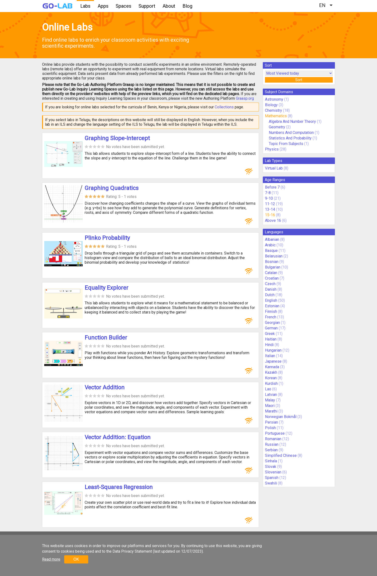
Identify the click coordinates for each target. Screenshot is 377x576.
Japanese (273, 361)
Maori (270, 405)
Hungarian (273, 350)
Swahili (271, 483)
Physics (272, 149)
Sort (298, 80)
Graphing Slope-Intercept (117, 138)
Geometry (277, 127)
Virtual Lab (274, 168)
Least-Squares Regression (119, 487)
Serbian (271, 450)
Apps (103, 6)
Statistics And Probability (290, 138)
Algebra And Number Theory (292, 121)
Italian (270, 355)
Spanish (271, 477)
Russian (271, 444)
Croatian (272, 278)
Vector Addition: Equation (118, 437)
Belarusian (274, 256)
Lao (268, 389)
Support (146, 6)
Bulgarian (272, 267)
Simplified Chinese (281, 455)
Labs (85, 6)
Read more (51, 559)
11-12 (270, 204)
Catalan (271, 272)
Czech (270, 283)
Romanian (273, 439)
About (169, 6)
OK (76, 559)
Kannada (272, 367)
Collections (224, 107)
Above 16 (273, 220)
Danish (270, 289)
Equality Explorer (106, 287)
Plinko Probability (107, 238)
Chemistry (273, 110)
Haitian (270, 339)
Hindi (269, 344)
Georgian (272, 322)
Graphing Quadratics (111, 188)
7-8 (268, 192)
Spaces (123, 6)
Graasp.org (245, 98)
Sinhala (271, 461)
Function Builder (106, 337)
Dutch (270, 295)
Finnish (271, 311)
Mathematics (276, 116)
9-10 (269, 198)
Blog (187, 6)
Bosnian (271, 261)
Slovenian (273, 472)
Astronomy (274, 99)
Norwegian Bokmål (280, 416)
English (271, 300)
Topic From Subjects (286, 143)
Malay (270, 400)
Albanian (272, 239)
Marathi (271, 411)
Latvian (271, 394)
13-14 (270, 209)
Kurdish (271, 383)
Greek (270, 333)
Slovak (270, 466)
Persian (271, 422)
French (270, 317)
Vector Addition (105, 387)
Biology (271, 105)
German (271, 328)
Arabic (270, 245)
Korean (271, 378)
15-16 (270, 215)
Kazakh (271, 372)
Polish (270, 427)
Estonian (272, 306)
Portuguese (275, 433)
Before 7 (272, 187)
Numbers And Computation (291, 132)
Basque (271, 250)
